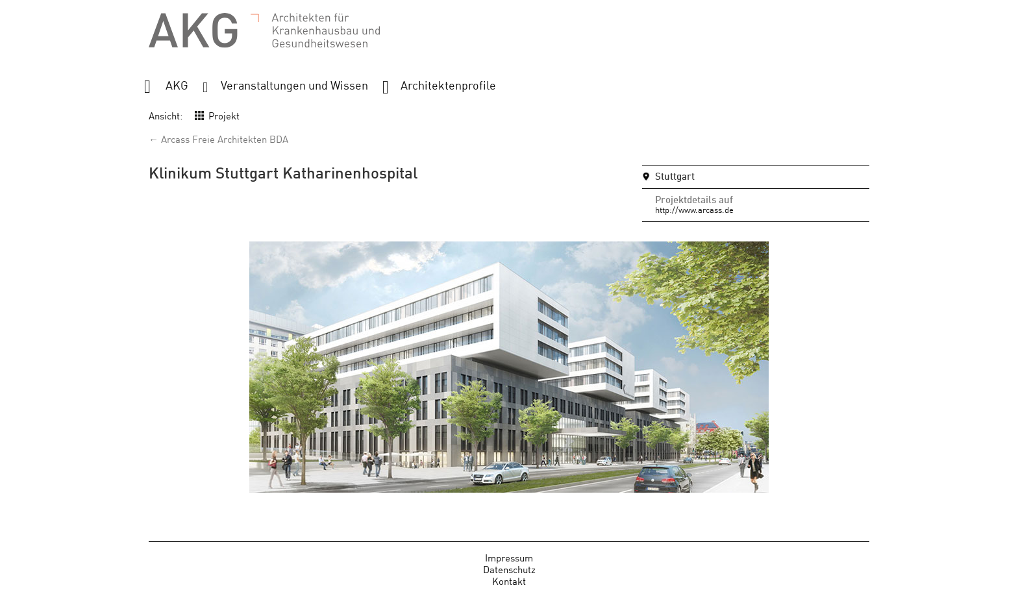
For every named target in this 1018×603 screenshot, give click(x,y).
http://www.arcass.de (694, 209)
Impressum (509, 557)
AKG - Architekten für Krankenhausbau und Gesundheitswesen (264, 31)
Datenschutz (509, 569)
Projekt (224, 115)
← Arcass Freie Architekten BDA (218, 138)
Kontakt (509, 580)
